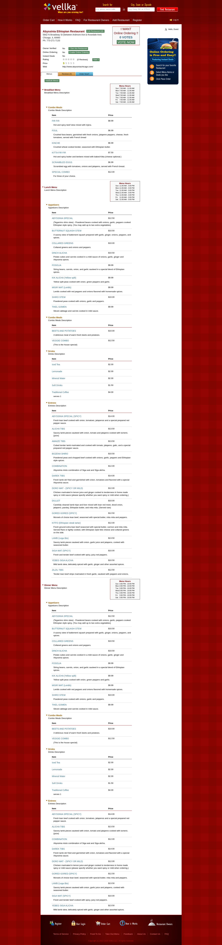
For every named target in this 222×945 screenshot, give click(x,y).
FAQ (77, 20)
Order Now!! (84, 74)
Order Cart (49, 20)
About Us (141, 934)
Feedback (128, 934)
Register (137, 20)
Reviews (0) (67, 74)
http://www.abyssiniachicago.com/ (77, 66)
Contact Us (155, 934)
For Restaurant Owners (96, 20)
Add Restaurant (121, 20)
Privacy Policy (79, 934)
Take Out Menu (112, 934)
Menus (49, 74)
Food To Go (95, 934)
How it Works (65, 20)
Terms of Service (61, 934)
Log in (176, 20)
